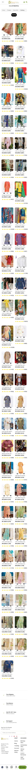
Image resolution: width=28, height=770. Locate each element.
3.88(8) (25, 343)
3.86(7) (12, 199)
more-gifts (15, 10)
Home (3, 10)
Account (16, 748)
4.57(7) (25, 479)
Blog (15, 743)
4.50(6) (25, 133)
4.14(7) (25, 295)
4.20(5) (25, 41)
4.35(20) (12, 229)
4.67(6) (12, 295)
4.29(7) (25, 251)
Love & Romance (23, 754)
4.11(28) (26, 273)
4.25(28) (12, 347)
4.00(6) (12, 251)
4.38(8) (25, 413)
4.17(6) (12, 568)
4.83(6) (12, 391)
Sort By (14, 15)
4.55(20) (26, 89)
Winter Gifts (22, 750)
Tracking (16, 745)
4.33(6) (12, 413)
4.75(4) (25, 155)
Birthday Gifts (23, 741)
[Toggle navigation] (2, 2)
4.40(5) (12, 612)
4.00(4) (12, 63)
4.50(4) (12, 273)
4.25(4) (12, 85)
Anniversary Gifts (24, 745)
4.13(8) (12, 41)
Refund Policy (16, 751)
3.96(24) (26, 321)
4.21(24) (26, 203)
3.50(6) (12, 177)
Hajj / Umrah (22, 758)
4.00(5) (25, 111)
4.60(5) (25, 63)
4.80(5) (12, 524)
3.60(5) (12, 111)
